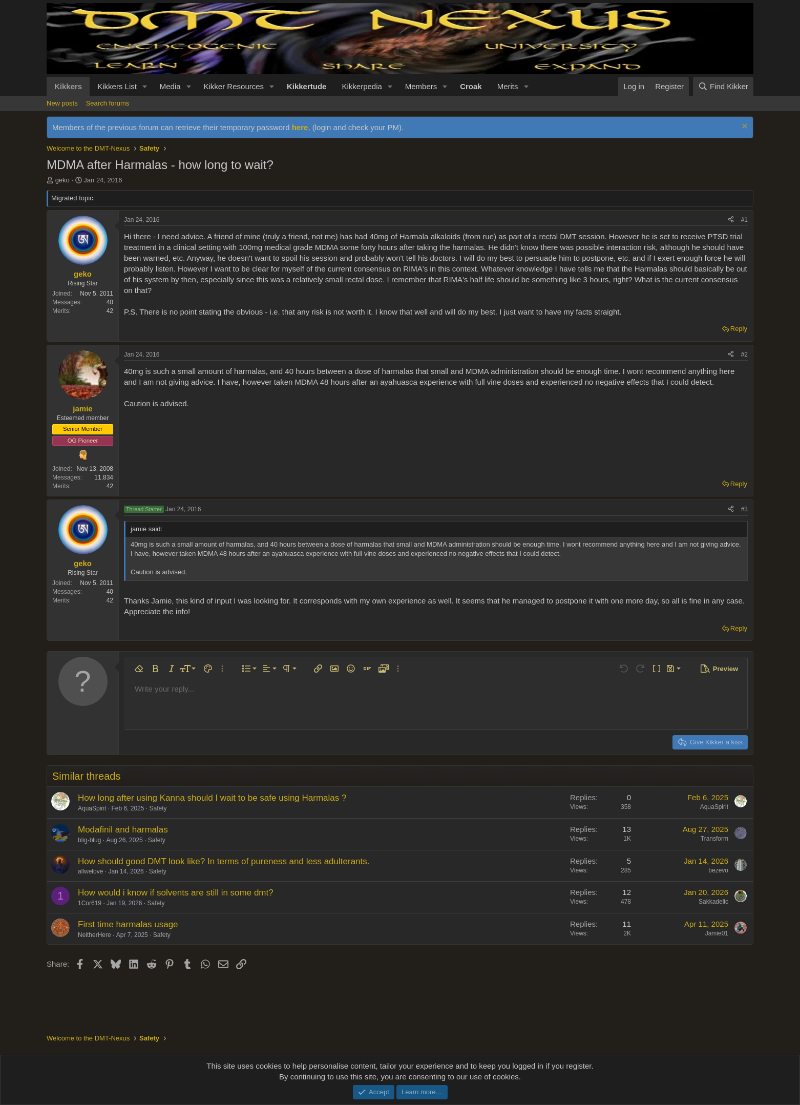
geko (62, 180)
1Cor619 (89, 903)
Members (421, 86)
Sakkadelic (713, 901)
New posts (62, 103)
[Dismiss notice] (743, 127)
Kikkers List (117, 86)
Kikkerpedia (362, 86)
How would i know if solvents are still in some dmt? (175, 893)
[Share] (731, 220)
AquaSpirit (92, 808)
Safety (157, 808)
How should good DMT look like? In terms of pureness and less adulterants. (223, 861)
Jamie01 (716, 933)
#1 (744, 219)
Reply (738, 328)
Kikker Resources (234, 86)
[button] (145, 86)
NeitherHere (94, 935)
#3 (744, 509)
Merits (507, 86)
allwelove (90, 871)
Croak (471, 86)
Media (170, 86)
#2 (744, 354)
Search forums (108, 103)
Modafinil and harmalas (123, 830)
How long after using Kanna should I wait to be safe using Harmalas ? (212, 798)
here (300, 127)
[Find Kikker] (723, 86)
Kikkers (68, 86)
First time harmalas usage (128, 924)
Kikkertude (307, 86)
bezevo (718, 870)
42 (110, 311)
